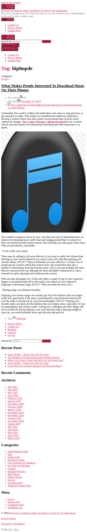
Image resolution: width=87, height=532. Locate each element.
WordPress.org (15, 507)
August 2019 (14, 424)
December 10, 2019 (31, 101)
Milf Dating (14, 474)
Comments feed (16, 504)
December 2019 (16, 412)
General (12, 332)
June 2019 (13, 429)
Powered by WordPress (13, 523)
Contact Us (13, 25)
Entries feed (14, 502)
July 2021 (13, 386)
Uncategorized (15, 482)
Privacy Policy (15, 27)
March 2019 (14, 438)
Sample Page (14, 30)
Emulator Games (16, 460)
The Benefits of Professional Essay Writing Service (34, 357)
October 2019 (15, 418)
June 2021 (13, 389)
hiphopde (21, 318)
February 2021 (15, 398)
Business (12, 329)
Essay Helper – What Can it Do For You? (28, 354)
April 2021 (13, 395)
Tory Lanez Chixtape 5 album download (44, 121)
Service (5, 79)
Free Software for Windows (22, 463)
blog (10, 454)
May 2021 (13, 392)
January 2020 (14, 409)
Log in (11, 499)
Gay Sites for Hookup (19, 465)
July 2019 (13, 426)
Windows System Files (19, 485)
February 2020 (15, 406)
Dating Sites (14, 457)
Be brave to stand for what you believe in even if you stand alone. (34, 10)
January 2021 (14, 401)
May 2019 (13, 432)
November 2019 (16, 415)
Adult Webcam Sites (18, 451)
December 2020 (16, 404)
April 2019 (13, 435)
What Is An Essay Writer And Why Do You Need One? (35, 360)
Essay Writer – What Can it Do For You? (28, 363)
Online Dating (15, 477)
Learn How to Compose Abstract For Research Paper (34, 366)
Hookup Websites (16, 471)
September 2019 (16, 421)
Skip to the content (10, 2)
